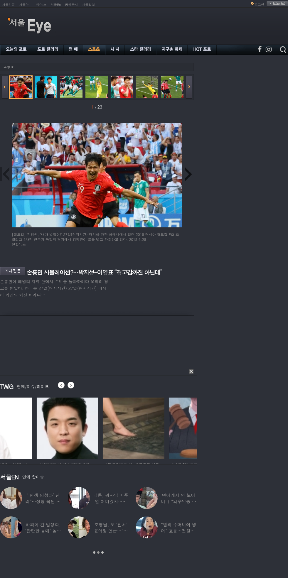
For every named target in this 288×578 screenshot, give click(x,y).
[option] (31, 427)
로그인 (259, 4)
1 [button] (94, 552)
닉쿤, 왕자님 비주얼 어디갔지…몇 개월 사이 (110, 501)
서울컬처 (88, 4)
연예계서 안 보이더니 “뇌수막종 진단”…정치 (178, 501)
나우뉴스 (39, 4)
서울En (55, 4)
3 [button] (102, 552)
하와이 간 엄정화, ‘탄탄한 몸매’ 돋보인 (43, 530)
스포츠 (8, 67)
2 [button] (98, 552)
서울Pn (24, 4)
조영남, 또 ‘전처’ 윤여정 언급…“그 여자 (111, 530)
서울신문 (8, 4)
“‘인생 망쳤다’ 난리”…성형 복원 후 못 (42, 501)
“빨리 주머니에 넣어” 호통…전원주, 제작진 (178, 530)
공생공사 (71, 4)
